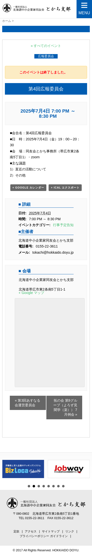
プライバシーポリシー (34, 536)
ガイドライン (59, 536)
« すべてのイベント (46, 46)
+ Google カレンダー (28, 187)
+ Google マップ (31, 292)
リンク (69, 531)
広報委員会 (46, 56)
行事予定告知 (63, 225)
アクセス (31, 531)
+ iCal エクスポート (65, 187)
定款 (16, 531)
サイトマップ (51, 531)
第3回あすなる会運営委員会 (27, 402)
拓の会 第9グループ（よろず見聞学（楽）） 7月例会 (65, 407)
